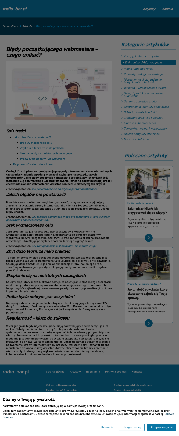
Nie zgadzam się (132, 427)
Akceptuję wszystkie (162, 427)
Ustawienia (107, 427)
